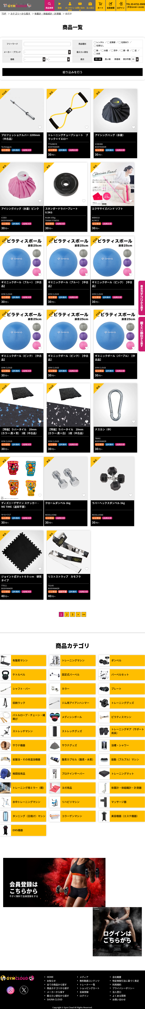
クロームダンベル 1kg (58, 503)
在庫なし (99, 45)
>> (83, 614)
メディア (84, 976)
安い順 (98, 59)
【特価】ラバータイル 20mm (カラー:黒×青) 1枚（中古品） (20, 431)
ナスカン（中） (104, 429)
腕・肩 (125, 50)
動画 (60, 7)
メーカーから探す (56, 991)
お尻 (97, 53)
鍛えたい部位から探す (141, 334)
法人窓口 (90, 7)
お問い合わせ (80, 9)
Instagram (10, 990)
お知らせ (51, 980)
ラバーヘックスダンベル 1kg (108, 503)
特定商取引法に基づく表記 (125, 980)
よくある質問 (119, 995)
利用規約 (116, 984)
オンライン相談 (70, 9)
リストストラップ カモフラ (64, 576)
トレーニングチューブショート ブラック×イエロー (68, 137)
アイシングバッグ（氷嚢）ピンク (20, 208)
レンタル (99, 42)
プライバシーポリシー (123, 988)
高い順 (108, 59)
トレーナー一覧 (87, 984)
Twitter (24, 990)
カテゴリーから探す (141, 298)
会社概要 (116, 976)
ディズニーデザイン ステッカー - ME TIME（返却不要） (20, 505)
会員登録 (110, 7)
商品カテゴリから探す (58, 988)
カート (100, 5)
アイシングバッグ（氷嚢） (110, 135)
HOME (50, 976)
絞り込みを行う (72, 72)
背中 (114, 50)
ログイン (121, 7)
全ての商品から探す (57, 984)
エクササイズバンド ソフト (107, 208)
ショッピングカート (90, 988)
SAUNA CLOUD (54, 999)
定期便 (111, 42)
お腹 (105, 50)
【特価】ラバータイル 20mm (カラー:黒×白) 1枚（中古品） (67, 431)
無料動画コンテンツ (90, 980)
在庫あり (124, 42)
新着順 (117, 59)
